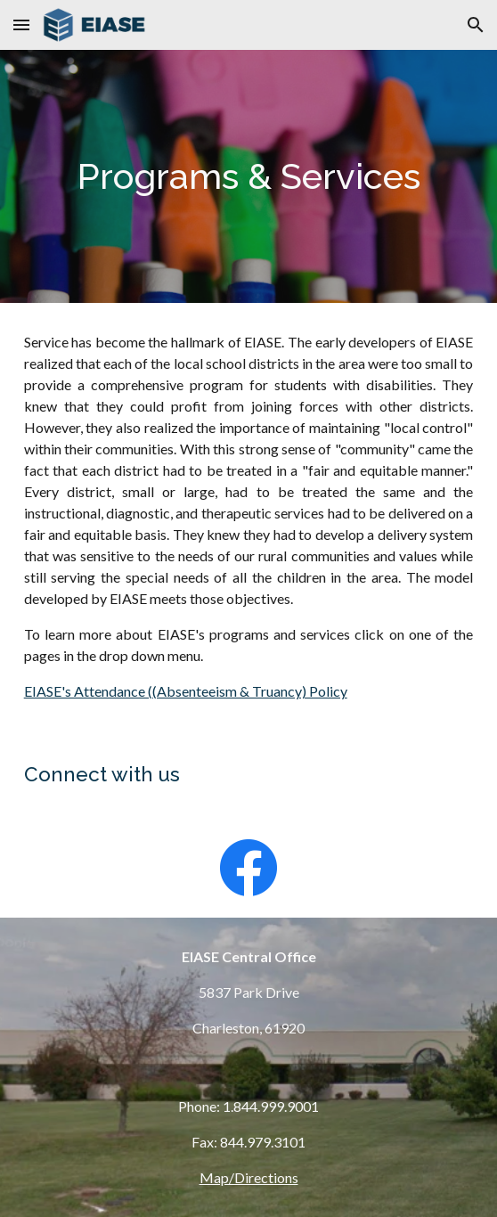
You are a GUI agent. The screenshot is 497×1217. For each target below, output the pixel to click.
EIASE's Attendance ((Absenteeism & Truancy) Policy (185, 690)
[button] (21, 24)
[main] (249, 176)
